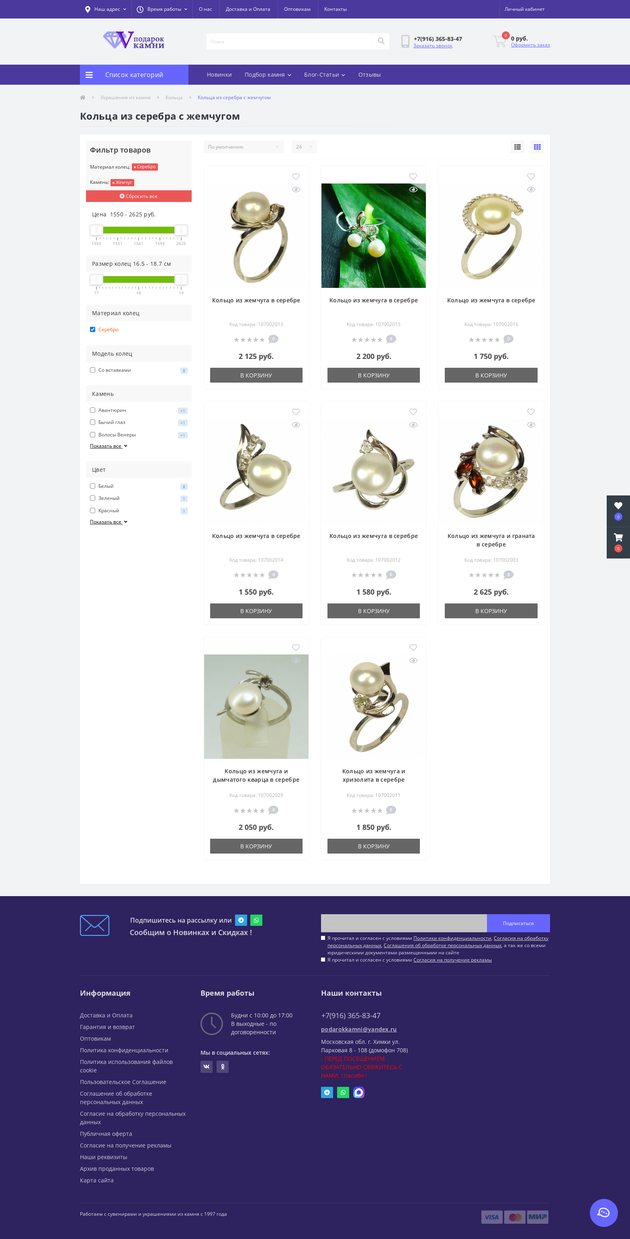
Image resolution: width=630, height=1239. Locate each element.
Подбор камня (268, 74)
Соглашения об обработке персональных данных (442, 945)
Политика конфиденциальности (124, 1050)
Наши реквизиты (103, 1157)
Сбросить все (139, 196)
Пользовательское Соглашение (123, 1082)
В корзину (256, 375)
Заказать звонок (432, 45)
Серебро (145, 166)
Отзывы (369, 74)
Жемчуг (122, 182)
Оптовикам (297, 9)
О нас (205, 9)
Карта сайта (97, 1180)
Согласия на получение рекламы (452, 959)
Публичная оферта (106, 1133)
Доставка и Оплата (248, 9)
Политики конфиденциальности (452, 938)
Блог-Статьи (325, 74)
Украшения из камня (125, 97)
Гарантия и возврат (107, 1027)
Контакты (335, 9)
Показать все (109, 445)
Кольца (174, 97)
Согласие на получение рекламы (126, 1145)
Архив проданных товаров (117, 1168)
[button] (161, 9)
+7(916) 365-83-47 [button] (350, 1015)
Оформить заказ (530, 44)
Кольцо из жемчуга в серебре (256, 300)
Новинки (219, 74)
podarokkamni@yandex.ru (359, 1029)
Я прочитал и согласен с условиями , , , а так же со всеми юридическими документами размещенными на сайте (437, 945)
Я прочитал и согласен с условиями (409, 959)
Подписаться (518, 923)
